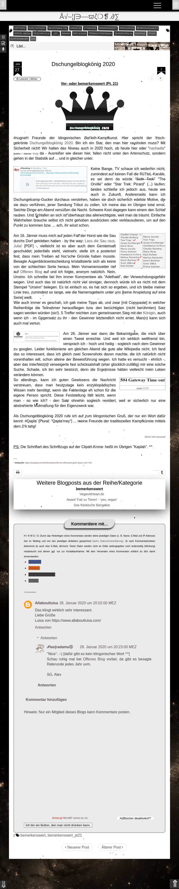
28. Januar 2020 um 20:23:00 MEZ (108, 647)
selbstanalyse (57, 28)
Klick (35, 153)
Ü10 (33, 38)
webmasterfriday (100, 33)
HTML (33, 581)
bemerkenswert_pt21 (65, 835)
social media (22, 33)
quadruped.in (123, 33)
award (66, 33)
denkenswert (108, 28)
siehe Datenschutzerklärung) (108, 541)
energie (140, 33)
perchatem (127, 28)
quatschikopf (19, 38)
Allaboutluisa (46, 603)
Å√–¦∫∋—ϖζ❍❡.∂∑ (89, 16)
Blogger (34, 562)
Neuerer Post (77, 847)
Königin (149, 313)
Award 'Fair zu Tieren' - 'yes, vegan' (92, 499)
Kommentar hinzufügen (46, 700)
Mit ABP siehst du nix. (75, 818)
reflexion (79, 33)
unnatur (75, 28)
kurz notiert (36, 28)
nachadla (156, 148)
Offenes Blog (31, 272)
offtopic (20, 28)
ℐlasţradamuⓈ (60, 647)
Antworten (43, 627)
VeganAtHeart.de (92, 494)
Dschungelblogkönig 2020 (51, 143)
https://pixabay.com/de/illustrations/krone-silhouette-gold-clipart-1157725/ (58, 463)
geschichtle (41, 33)
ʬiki (3, 3)
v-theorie (90, 28)
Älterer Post (112, 847)
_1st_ (55, 33)
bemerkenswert (147, 28)
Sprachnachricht (41, 574)
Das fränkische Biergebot (92, 505)
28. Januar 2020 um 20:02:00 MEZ (87, 603)
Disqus (34, 568)
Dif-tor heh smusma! (155, 437)
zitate (152, 33)
